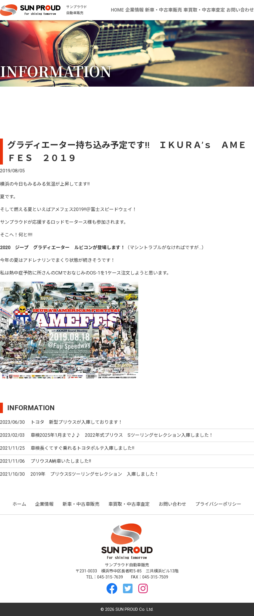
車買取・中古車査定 (204, 10)
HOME (117, 10)
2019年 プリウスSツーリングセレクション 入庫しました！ (95, 474)
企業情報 (135, 10)
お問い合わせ (240, 10)
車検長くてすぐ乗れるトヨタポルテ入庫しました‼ (82, 448)
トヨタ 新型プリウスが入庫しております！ (77, 422)
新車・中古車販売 (163, 10)
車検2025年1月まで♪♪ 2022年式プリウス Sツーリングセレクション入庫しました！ (122, 435)
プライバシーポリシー (218, 504)
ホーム (19, 504)
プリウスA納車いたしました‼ (61, 461)
